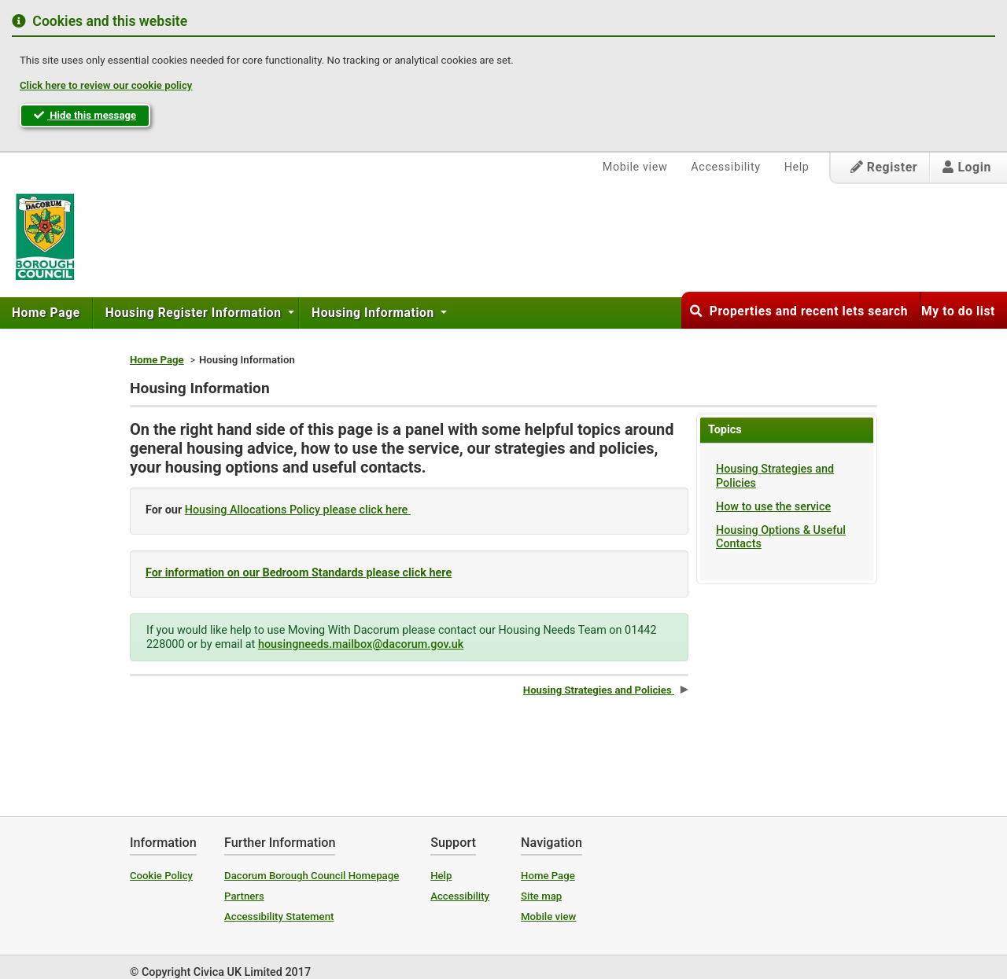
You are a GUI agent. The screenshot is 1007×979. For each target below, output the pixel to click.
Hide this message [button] (85, 115)
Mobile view (635, 167)
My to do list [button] (958, 311)
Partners (244, 896)
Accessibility (725, 167)
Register (884, 167)
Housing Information (374, 313)
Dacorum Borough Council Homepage (311, 875)
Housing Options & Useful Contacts (781, 537)
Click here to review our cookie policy (106, 85)
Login (966, 167)
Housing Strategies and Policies (775, 475)
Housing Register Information (195, 313)
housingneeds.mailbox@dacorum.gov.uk (360, 644)
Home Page (46, 313)
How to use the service (773, 506)
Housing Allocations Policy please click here (298, 510)
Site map (541, 896)
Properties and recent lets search (799, 311)
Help (797, 167)
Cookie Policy (161, 875)
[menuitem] (46, 313)
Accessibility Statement (279, 916)
